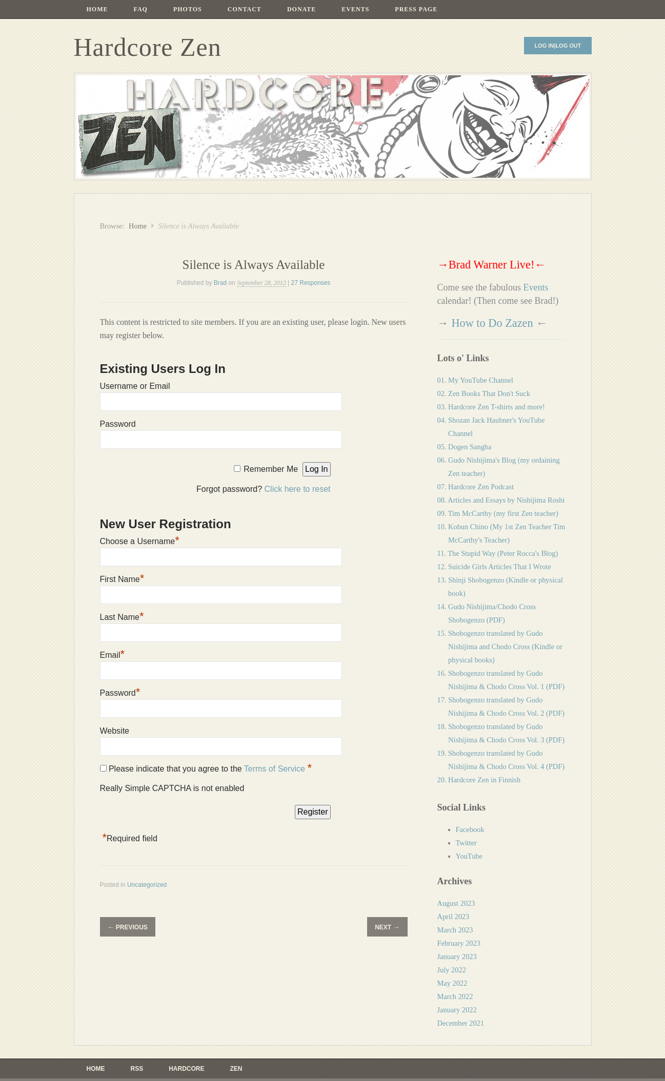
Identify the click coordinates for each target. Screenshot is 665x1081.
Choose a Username (139, 541)
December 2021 (461, 1023)
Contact (244, 9)
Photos (187, 9)
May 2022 (452, 983)
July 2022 (451, 970)
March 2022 (455, 996)
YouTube (469, 856)
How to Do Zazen (492, 323)
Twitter (466, 843)
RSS (137, 1068)
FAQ (141, 9)
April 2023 (453, 916)
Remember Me (271, 469)
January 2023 (457, 956)
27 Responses (311, 282)
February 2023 (458, 943)
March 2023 (455, 930)
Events (355, 9)
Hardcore (186, 1068)
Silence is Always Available (254, 265)
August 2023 (456, 903)
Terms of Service (276, 768)
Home (97, 9)
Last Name (122, 617)
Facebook (470, 829)
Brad (220, 282)
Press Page (416, 9)
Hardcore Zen (147, 47)
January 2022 (457, 1010)
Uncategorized (147, 884)
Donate (301, 9)
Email (112, 655)
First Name (122, 579)
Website (115, 730)
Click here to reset (298, 489)
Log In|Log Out (557, 46)
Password (118, 424)
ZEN (236, 1068)
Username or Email (135, 386)
